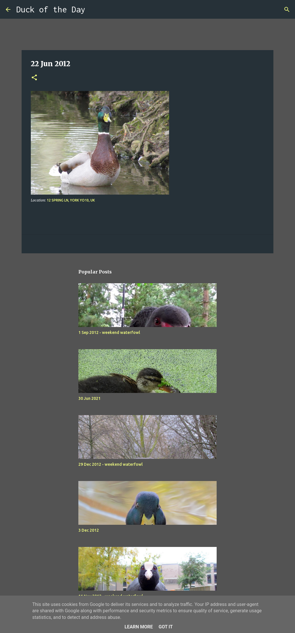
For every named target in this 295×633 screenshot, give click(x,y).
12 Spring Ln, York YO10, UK (71, 200)
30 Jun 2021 (89, 398)
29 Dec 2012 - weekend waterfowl (110, 464)
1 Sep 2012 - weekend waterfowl (109, 332)
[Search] (93, 9)
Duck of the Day (50, 9)
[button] (34, 78)
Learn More (138, 627)
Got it (165, 627)
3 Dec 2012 (88, 530)
